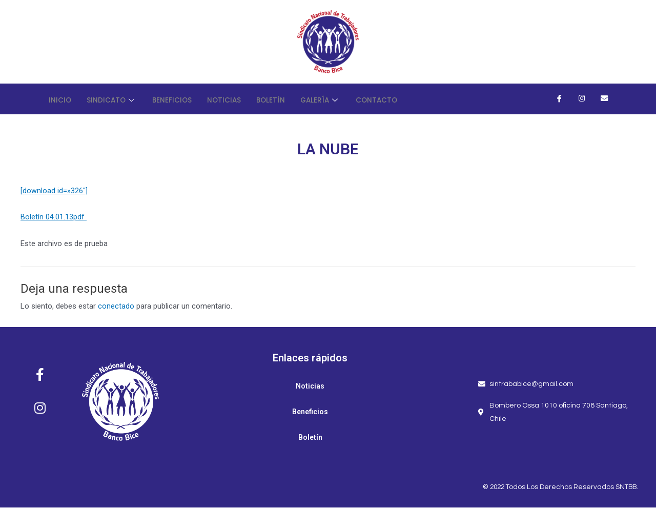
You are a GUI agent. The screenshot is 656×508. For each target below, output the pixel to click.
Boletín (283, 98)
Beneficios (178, 98)
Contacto (395, 98)
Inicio (61, 98)
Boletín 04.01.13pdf (53, 217)
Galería (335, 98)
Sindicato (114, 98)
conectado (116, 306)
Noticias (234, 98)
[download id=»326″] (54, 190)
